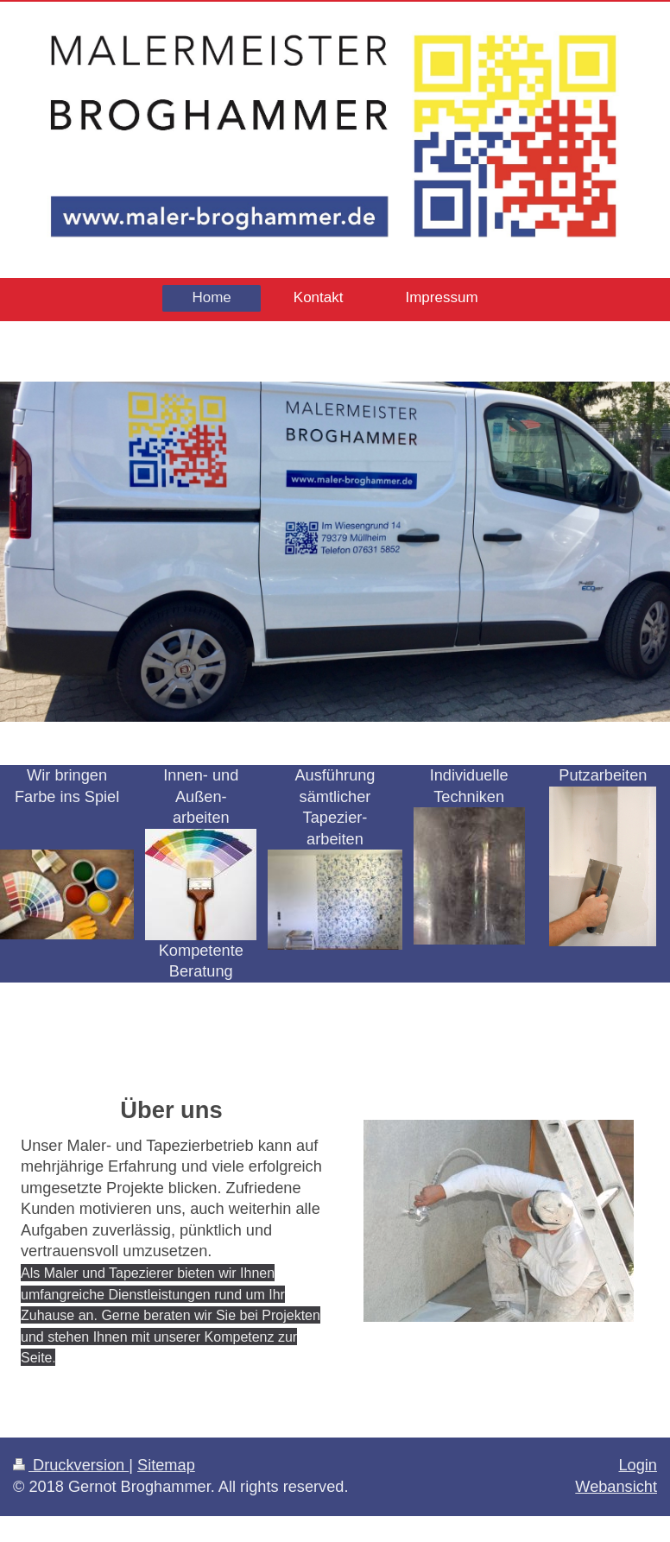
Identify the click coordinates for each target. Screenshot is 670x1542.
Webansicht (616, 1486)
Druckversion (71, 1465)
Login (637, 1465)
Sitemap (166, 1465)
